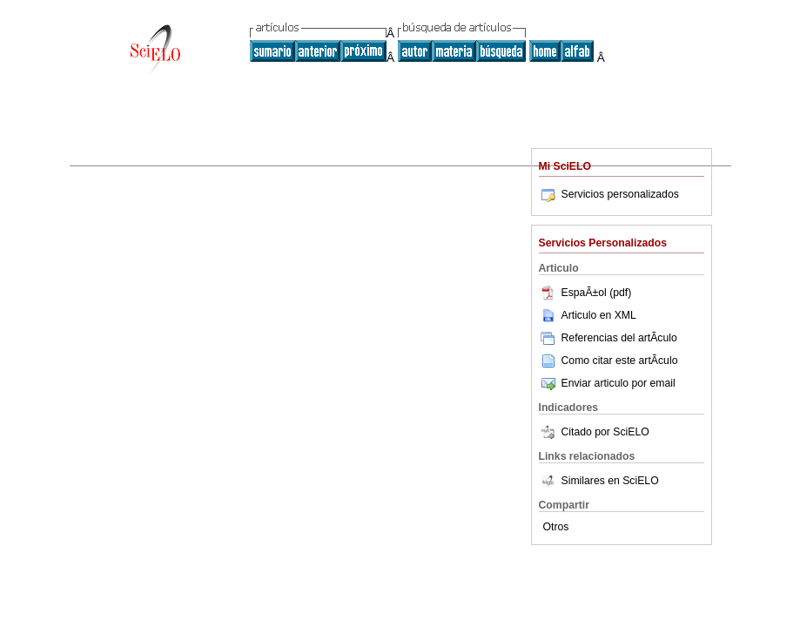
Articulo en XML (587, 315)
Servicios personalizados (609, 194)
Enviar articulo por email (607, 383)
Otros (556, 527)
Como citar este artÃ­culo (619, 360)
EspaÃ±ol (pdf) (585, 293)
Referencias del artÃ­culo (608, 338)
